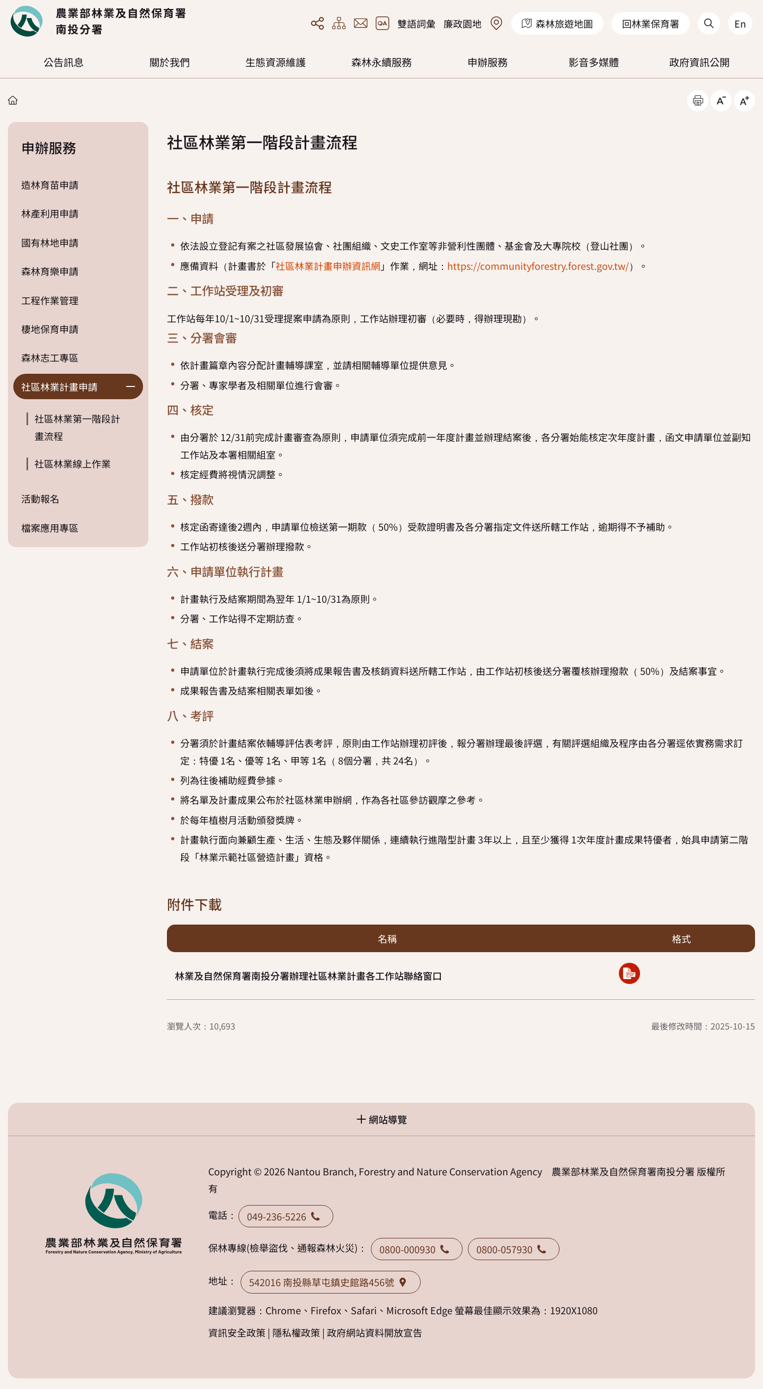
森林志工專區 (49, 357)
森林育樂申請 (49, 271)
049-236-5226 (286, 1216)
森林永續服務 (381, 62)
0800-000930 (416, 1249)
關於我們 (169, 62)
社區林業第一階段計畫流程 (77, 426)
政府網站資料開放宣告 (374, 1332)
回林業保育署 (650, 23)
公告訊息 (63, 62)
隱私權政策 (296, 1332)
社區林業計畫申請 (59, 386)
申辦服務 (487, 62)
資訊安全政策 (236, 1332)
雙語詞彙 (416, 23)
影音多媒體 (594, 62)
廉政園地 (462, 23)
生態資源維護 (275, 62)
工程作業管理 (49, 300)
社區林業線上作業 (72, 463)
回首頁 (98, 21)
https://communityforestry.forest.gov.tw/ (538, 265)
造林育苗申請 (49, 184)
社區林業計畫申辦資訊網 (328, 265)
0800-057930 (513, 1249)
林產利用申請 (49, 213)
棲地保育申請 (49, 329)
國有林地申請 (49, 242)
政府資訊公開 (699, 62)
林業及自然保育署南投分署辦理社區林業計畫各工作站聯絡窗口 (308, 975)
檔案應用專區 (49, 527)
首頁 (12, 100)
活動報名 (40, 498)
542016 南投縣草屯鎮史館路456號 (330, 1282)
